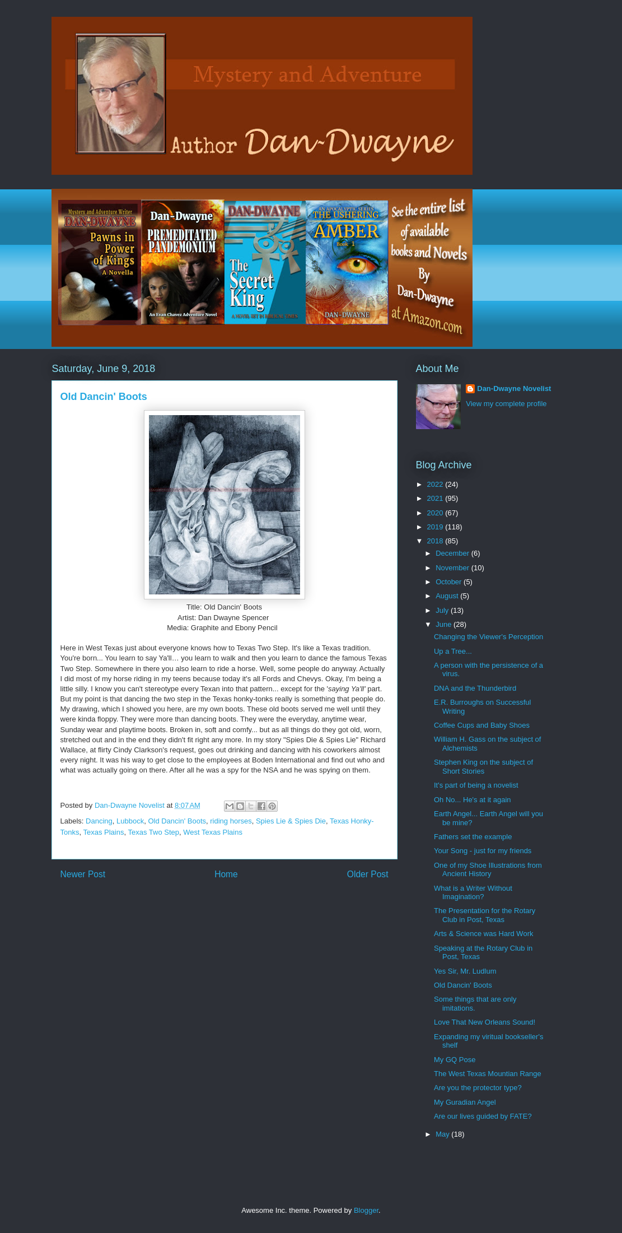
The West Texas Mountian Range (487, 1073)
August (448, 596)
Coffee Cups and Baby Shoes (482, 725)
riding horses (230, 821)
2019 (436, 527)
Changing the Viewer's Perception (488, 636)
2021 (436, 498)
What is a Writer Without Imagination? (473, 892)
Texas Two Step (153, 832)
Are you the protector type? (478, 1087)
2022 (436, 484)
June (444, 624)
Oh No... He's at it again (472, 799)
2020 (436, 513)
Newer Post (83, 874)
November (453, 568)
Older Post (368, 874)
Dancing (99, 821)
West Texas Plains (212, 832)
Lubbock (130, 821)
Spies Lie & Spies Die (291, 821)
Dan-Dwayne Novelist (514, 388)
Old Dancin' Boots (177, 821)
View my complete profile (506, 403)
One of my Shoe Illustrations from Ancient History (488, 869)
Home (226, 874)
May (443, 1134)
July (443, 610)
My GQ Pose (454, 1059)
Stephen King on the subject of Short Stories (483, 766)
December (453, 553)
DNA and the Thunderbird (475, 688)
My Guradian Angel (465, 1102)
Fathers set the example (473, 836)
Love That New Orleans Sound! (484, 1022)
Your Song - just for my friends (482, 850)
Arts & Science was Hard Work (483, 933)
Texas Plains (103, 832)
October (450, 582)
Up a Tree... (453, 651)
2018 (436, 541)
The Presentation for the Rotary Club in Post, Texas (484, 915)
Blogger (366, 1210)
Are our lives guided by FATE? (483, 1116)
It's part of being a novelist (476, 785)
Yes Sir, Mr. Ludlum (465, 971)
